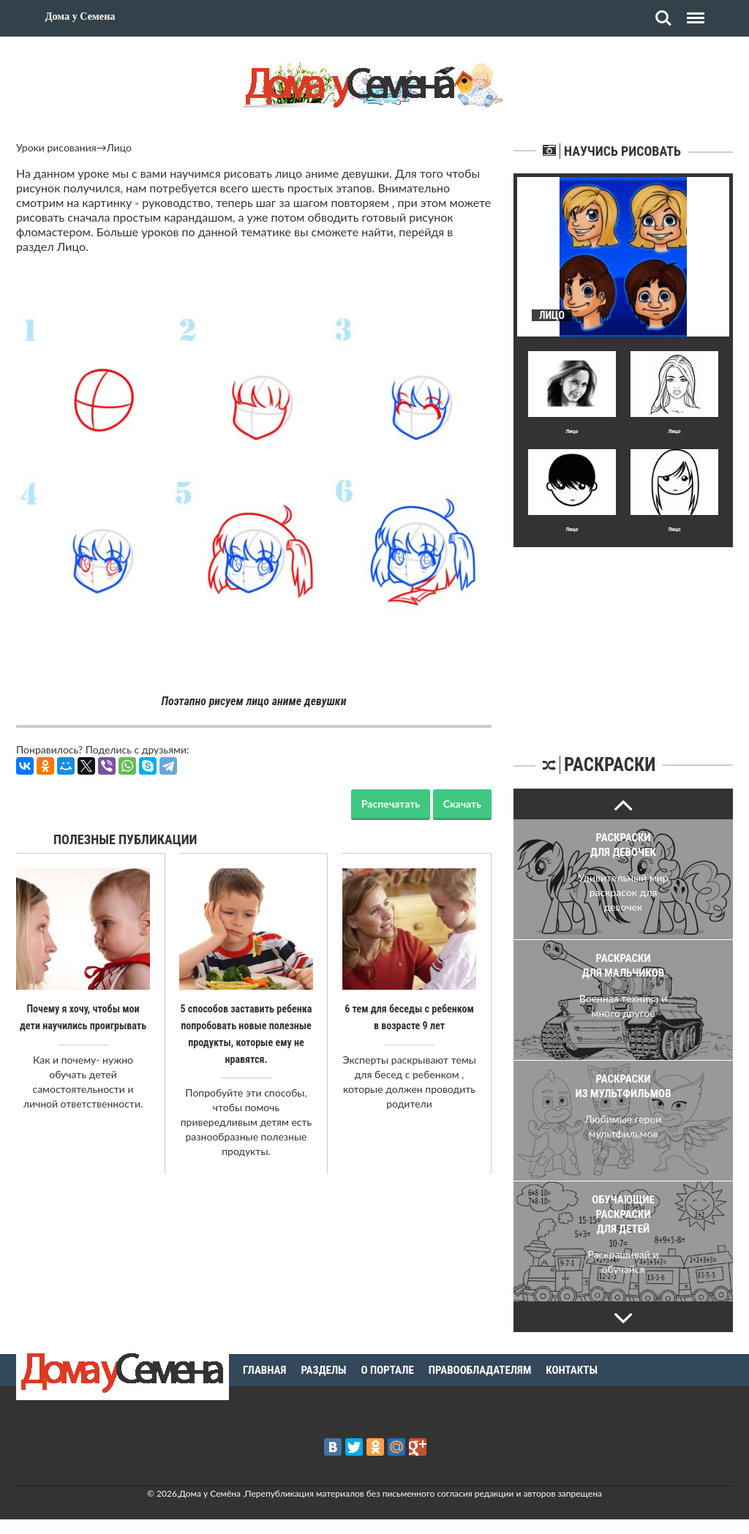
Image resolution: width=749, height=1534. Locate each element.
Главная (264, 1370)
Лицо (119, 147)
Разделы (323, 1370)
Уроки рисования (56, 147)
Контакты (572, 1370)
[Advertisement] (623, 638)
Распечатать (390, 803)
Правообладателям (480, 1370)
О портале (387, 1370)
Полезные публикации (125, 839)
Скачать (462, 803)
